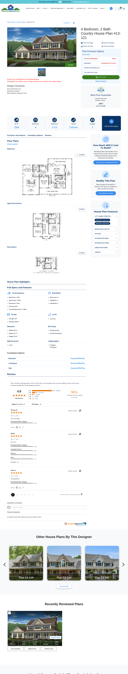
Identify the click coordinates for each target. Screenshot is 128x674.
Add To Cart (101, 77)
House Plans (11, 22)
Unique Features (101, 247)
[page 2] (17, 494)
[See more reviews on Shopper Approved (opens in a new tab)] (23, 427)
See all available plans (81, 2)
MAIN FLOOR (32, 649)
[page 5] (28, 494)
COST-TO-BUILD (93, 8)
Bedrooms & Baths (102, 229)
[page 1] (13, 495)
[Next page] (32, 494)
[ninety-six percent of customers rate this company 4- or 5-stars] (74, 394)
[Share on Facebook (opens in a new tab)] (17, 427)
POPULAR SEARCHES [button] (57, 8)
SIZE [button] (37, 8)
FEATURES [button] (70, 8)
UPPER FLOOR (49, 649)
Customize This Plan (106, 193)
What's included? (12, 144)
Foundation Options (35, 135)
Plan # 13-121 (55, 637)
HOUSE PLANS (30, 8)
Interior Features (102, 238)
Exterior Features (102, 243)
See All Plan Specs (111, 123)
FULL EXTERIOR (15, 649)
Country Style (21, 22)
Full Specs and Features (16, 135)
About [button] (102, 8)
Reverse (70, 65)
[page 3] (21, 494)
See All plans (64, 586)
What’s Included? (100, 81)
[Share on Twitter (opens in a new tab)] (20, 427)
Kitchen (98, 233)
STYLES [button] (44, 8)
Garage (98, 252)
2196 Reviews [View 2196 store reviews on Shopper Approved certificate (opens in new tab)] (21, 398)
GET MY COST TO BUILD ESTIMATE (107, 162)
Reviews (48, 135)
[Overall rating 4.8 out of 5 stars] (19, 395)
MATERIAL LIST (81, 8)
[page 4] (25, 494)
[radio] (46, 390)
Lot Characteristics (103, 216)
